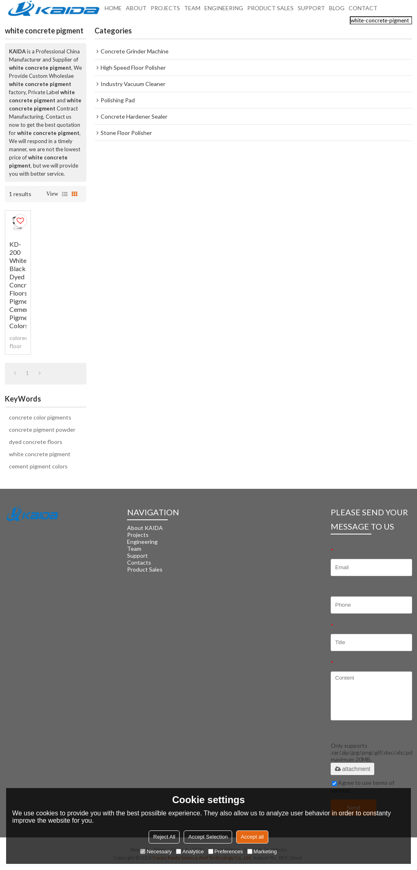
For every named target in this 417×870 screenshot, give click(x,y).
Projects (138, 534)
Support (137, 555)
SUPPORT (311, 10)
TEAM (192, 10)
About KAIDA (145, 527)
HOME (113, 10)
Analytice (190, 851)
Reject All (164, 837)
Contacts (139, 562)
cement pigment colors (38, 466)
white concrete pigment (39, 453)
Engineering (142, 541)
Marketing (262, 851)
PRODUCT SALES (270, 10)
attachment (352, 769)
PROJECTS (165, 10)
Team (134, 548)
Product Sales (144, 569)
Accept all (252, 837)
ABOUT (136, 10)
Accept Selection (208, 837)
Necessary (155, 851)
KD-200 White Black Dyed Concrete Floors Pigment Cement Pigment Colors (17, 284)
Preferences (225, 851)
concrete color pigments (40, 417)
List (65, 194)
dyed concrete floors (35, 441)
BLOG (337, 10)
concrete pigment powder (42, 429)
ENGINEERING (223, 10)
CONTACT (363, 10)
